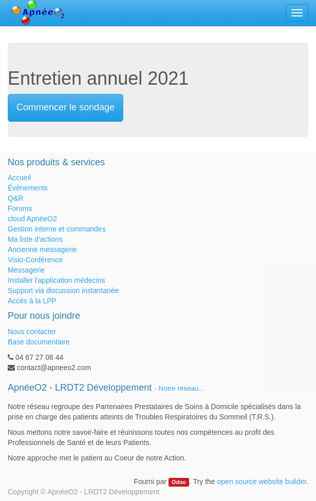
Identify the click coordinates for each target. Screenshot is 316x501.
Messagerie (26, 270)
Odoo (178, 482)
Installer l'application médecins (56, 280)
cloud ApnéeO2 (32, 219)
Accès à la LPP (32, 301)
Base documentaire (39, 342)
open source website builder (262, 481)
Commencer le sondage (65, 107)
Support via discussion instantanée (63, 290)
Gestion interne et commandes (57, 229)
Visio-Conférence (35, 260)
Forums (20, 208)
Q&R (15, 198)
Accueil (19, 178)
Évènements (28, 188)
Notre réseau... (181, 388)
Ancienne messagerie (42, 249)
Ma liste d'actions (35, 239)
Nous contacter (32, 331)
